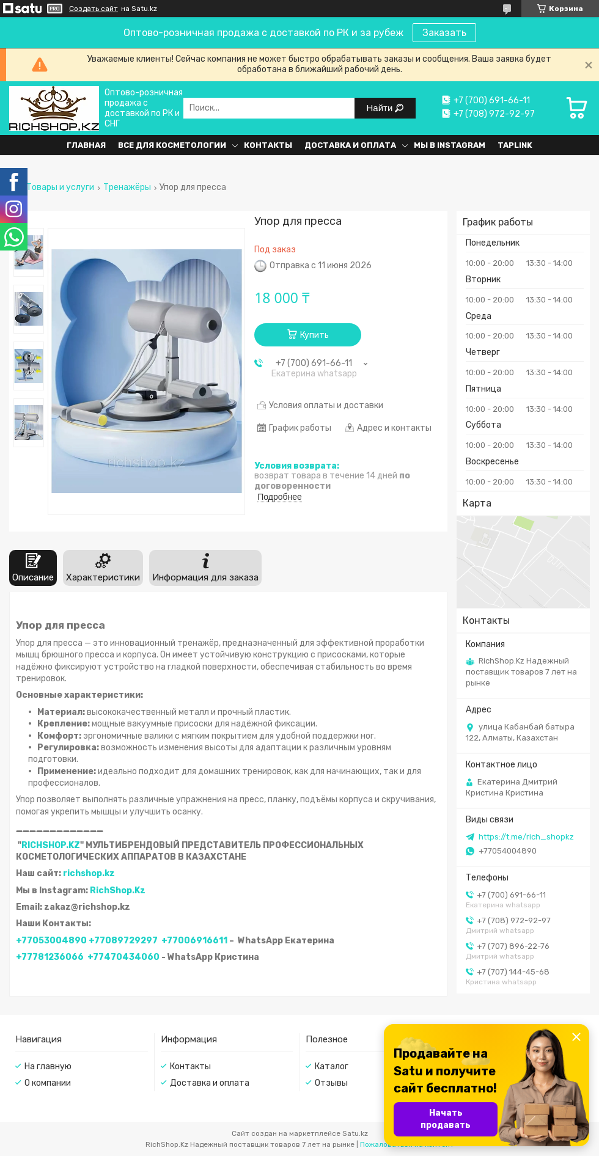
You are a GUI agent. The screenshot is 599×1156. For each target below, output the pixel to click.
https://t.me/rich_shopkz (526, 836)
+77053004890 (51, 940)
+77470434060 (123, 957)
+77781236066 (50, 957)
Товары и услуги (60, 187)
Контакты (268, 145)
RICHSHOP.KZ (50, 845)
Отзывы (331, 1083)
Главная (86, 145)
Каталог (331, 1066)
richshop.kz (89, 873)
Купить (314, 335)
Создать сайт (93, 8)
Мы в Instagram (449, 145)
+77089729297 (123, 940)
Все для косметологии (172, 145)
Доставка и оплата (350, 145)
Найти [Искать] (381, 108)
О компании (47, 1083)
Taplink (515, 145)
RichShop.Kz (117, 890)
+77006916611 (194, 940)
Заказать (444, 32)
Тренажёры (127, 187)
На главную (48, 1066)
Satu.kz (355, 1133)
